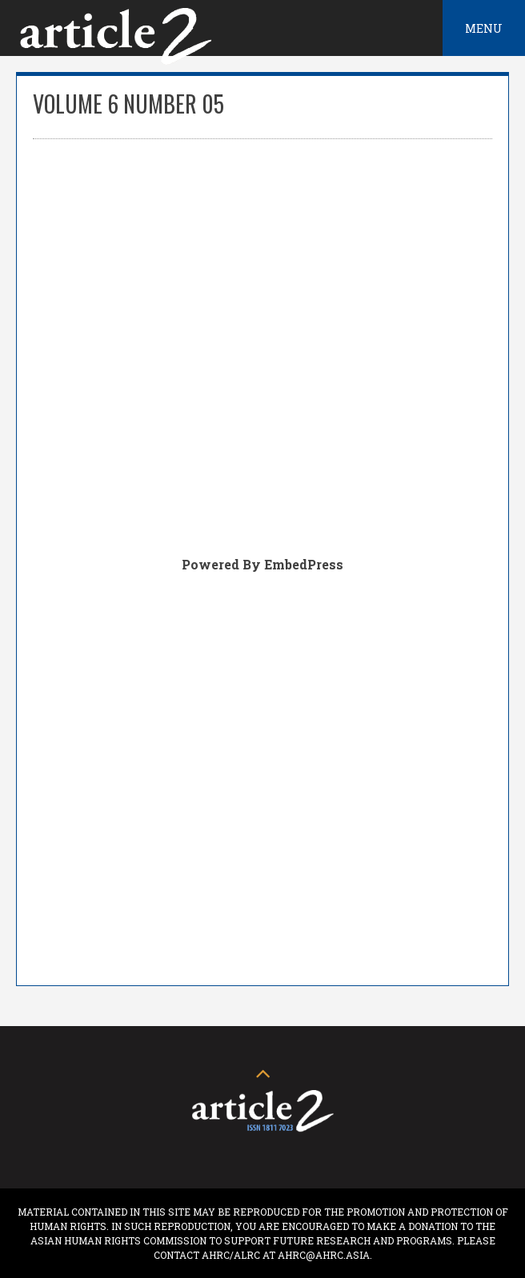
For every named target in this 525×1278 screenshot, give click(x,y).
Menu (484, 28)
